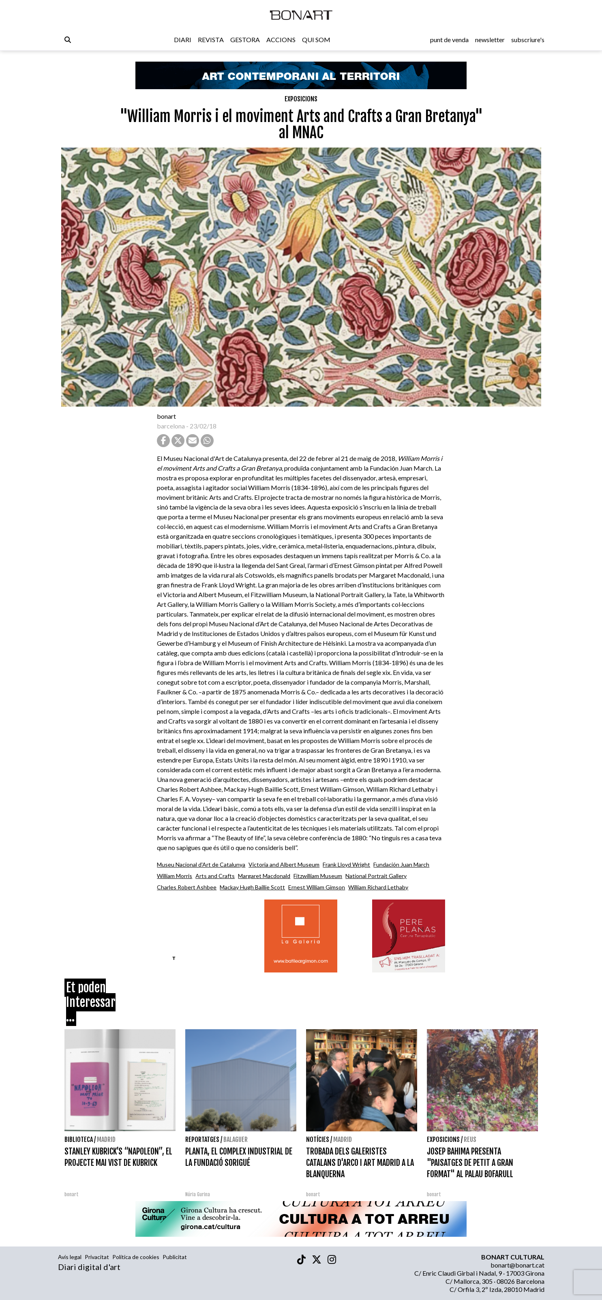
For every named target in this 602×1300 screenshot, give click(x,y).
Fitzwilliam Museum (318, 875)
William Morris (174, 875)
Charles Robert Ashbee (186, 887)
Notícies (317, 1139)
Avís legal (69, 1256)
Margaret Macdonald (264, 875)
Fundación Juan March (401, 864)
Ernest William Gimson (316, 887)
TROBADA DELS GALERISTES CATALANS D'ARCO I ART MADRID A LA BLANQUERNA (360, 1162)
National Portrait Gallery (376, 875)
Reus (470, 1139)
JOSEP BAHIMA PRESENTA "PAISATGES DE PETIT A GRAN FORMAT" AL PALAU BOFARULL (470, 1162)
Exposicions (301, 99)
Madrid (106, 1139)
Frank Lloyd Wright (346, 864)
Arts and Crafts (215, 875)
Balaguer (235, 1139)
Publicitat (175, 1256)
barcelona (171, 426)
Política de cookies (135, 1256)
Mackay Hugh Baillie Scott (252, 887)
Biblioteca (78, 1139)
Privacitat (97, 1256)
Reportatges (202, 1139)
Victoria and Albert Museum (284, 864)
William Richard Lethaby (378, 887)
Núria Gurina (197, 1194)
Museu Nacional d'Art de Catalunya (201, 864)
